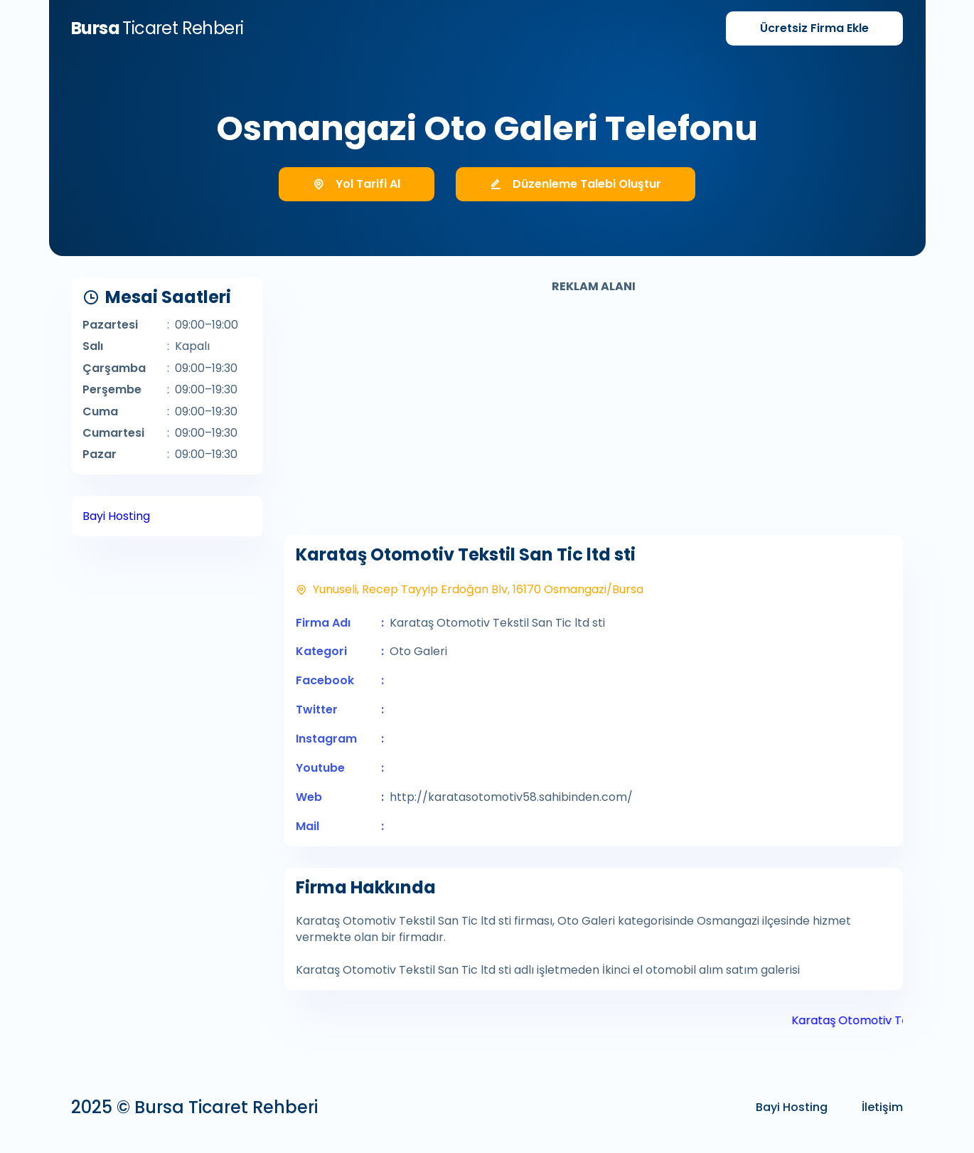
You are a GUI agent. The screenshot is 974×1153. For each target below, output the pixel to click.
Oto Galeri (418, 651)
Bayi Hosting (116, 516)
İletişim (882, 1107)
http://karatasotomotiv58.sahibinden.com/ (511, 797)
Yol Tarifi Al (356, 184)
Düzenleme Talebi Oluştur (575, 184)
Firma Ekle (814, 28)
